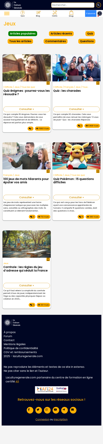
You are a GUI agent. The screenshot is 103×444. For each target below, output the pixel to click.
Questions (87, 41)
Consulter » (26, 109)
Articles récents (61, 33)
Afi (17, 381)
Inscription (61, 419)
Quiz (22, 13)
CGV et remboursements (20, 352)
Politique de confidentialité (21, 348)
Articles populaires (22, 33)
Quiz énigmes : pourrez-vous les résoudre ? (26, 92)
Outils (54, 13)
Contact (9, 340)
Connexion (42, 419)
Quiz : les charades (67, 91)
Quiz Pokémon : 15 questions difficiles (73, 180)
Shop (71, 13)
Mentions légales (15, 344)
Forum (8, 336)
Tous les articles (20, 41)
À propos (10, 332)
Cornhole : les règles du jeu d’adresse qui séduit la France (25, 268)
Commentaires (55, 41)
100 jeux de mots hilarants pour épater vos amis (26, 180)
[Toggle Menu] (6, 13)
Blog (38, 13)
